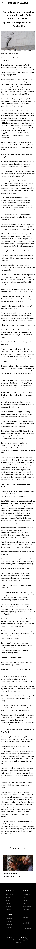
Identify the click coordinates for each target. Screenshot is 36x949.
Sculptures (26, 894)
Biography (9, 894)
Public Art (9, 903)
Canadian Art (26, 22)
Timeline (27, 929)
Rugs (24, 897)
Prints (24, 903)
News (25, 917)
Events (8, 900)
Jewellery (26, 909)
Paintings (26, 900)
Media (26, 923)
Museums (9, 906)
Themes (8, 909)
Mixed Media (27, 906)
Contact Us (16, 940)
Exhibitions (9, 897)
